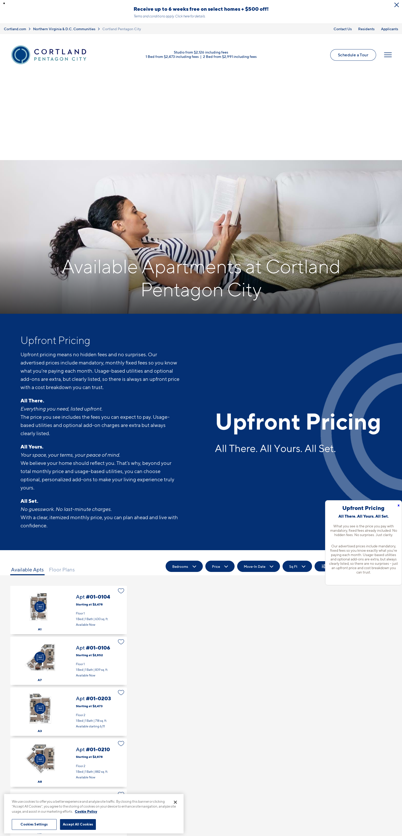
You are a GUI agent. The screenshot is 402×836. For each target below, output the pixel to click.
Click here (182, 16)
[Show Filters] (330, 482)
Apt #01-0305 (68, 729)
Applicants (389, 29)
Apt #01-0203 (68, 627)
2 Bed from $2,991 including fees (230, 56)
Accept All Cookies (78, 824)
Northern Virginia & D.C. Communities (64, 29)
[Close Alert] (396, 5)
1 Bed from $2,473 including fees (172, 56)
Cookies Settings (34, 824)
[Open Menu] (388, 55)
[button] (4, 3)
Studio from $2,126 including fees (201, 52)
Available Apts (27, 485)
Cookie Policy (86, 811)
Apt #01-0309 (68, 780)
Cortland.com (15, 29)
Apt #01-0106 (68, 576)
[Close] (175, 802)
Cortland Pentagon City (121, 29)
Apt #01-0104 (68, 525)
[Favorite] (121, 506)
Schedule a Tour (353, 54)
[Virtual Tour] (40, 522)
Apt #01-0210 (68, 678)
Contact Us (343, 29)
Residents (366, 29)
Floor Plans (62, 485)
